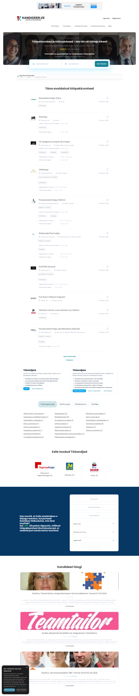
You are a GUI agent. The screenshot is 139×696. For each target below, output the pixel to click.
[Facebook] (21, 661)
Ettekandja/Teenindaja (49, 233)
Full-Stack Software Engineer (52, 296)
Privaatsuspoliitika (98, 676)
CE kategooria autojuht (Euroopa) (54, 141)
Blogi (110, 26)
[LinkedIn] (33, 661)
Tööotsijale (54, 26)
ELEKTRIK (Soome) (47, 266)
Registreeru (116, 18)
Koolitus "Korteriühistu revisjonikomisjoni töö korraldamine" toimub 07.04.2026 (36, 595)
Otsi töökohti (101, 64)
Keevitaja (43, 116)
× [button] (27, 667)
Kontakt (95, 669)
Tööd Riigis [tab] (96, 403)
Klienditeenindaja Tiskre (50, 98)
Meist (95, 665)
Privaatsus (93, 687)
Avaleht (95, 655)
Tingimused (101, 687)
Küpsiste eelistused (113, 687)
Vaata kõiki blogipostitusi (71, 616)
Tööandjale (66, 26)
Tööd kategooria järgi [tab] (46, 403)
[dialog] (15, 679)
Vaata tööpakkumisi (72, 675)
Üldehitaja (43, 169)
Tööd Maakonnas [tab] (81, 403)
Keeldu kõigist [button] (21, 690)
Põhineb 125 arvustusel (69, 49)
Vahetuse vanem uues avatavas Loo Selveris (59, 310)
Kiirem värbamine (71, 662)
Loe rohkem (36, 604)
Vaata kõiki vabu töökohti (69, 357)
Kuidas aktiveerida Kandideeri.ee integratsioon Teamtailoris (69, 594)
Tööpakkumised (98, 658)
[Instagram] (29, 661)
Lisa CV (26, 388)
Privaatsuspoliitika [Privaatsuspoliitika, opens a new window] (21, 686)
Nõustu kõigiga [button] (9, 690)
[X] (25, 661)
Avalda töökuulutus (79, 391)
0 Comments (73, 600)
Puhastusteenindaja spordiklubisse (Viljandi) (59, 328)
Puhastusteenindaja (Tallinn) (52, 199)
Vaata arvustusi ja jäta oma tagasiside (103, 681)
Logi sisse (106, 18)
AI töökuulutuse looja (98, 26)
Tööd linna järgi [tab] (64, 403)
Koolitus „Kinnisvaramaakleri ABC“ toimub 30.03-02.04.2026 (102, 594)
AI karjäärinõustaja (81, 26)
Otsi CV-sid (69, 658)
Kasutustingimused (99, 672)
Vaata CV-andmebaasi (94, 391)
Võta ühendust (108, 391)
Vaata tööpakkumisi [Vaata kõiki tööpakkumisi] (37, 388)
